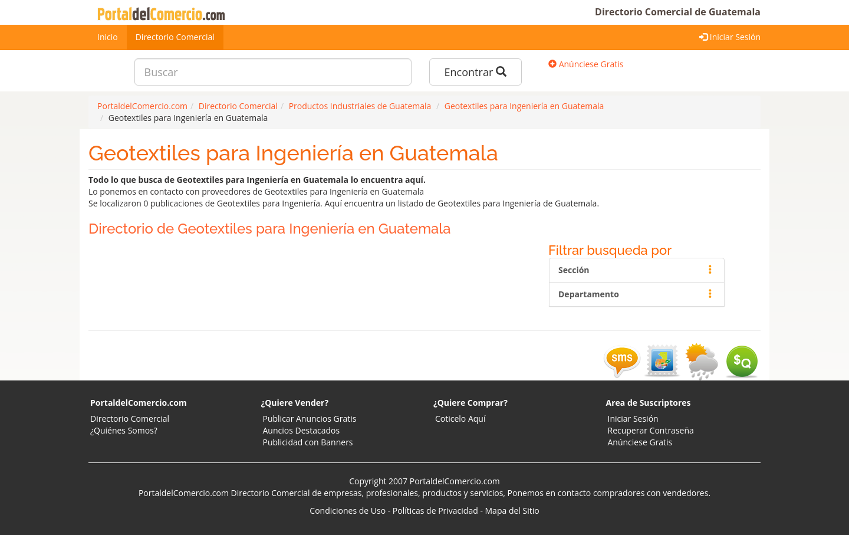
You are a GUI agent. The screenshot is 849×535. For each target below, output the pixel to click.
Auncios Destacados (301, 430)
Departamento (636, 294)
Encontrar (475, 72)
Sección (636, 269)
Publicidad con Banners (308, 442)
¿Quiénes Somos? (123, 430)
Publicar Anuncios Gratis (310, 418)
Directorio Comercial (175, 36)
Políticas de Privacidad (435, 510)
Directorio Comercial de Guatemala (678, 11)
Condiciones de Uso (348, 510)
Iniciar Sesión (730, 36)
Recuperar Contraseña (651, 430)
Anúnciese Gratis (585, 64)
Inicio (107, 36)
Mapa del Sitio (512, 510)
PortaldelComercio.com (138, 402)
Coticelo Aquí (460, 418)
